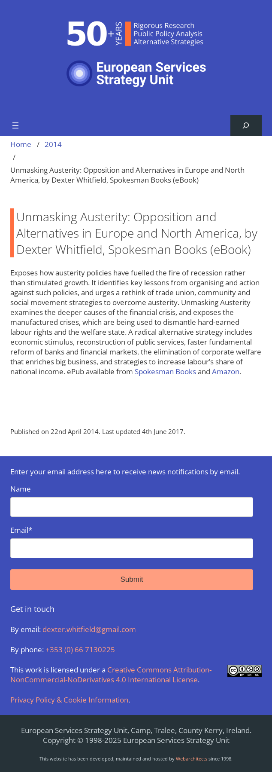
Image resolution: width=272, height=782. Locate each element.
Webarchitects (191, 758)
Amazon (225, 371)
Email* (131, 541)
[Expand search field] (246, 126)
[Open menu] (15, 125)
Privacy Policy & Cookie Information (69, 700)
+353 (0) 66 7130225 (80, 649)
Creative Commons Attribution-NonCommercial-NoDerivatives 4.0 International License (111, 674)
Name (131, 500)
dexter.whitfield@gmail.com (89, 629)
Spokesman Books (166, 371)
